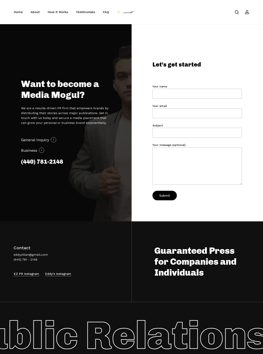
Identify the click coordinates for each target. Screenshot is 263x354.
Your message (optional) (197, 164)
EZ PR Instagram (26, 274)
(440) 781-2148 (42, 161)
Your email (197, 111)
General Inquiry (35, 140)
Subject (197, 131)
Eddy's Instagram (58, 274)
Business (29, 150)
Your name (197, 92)
